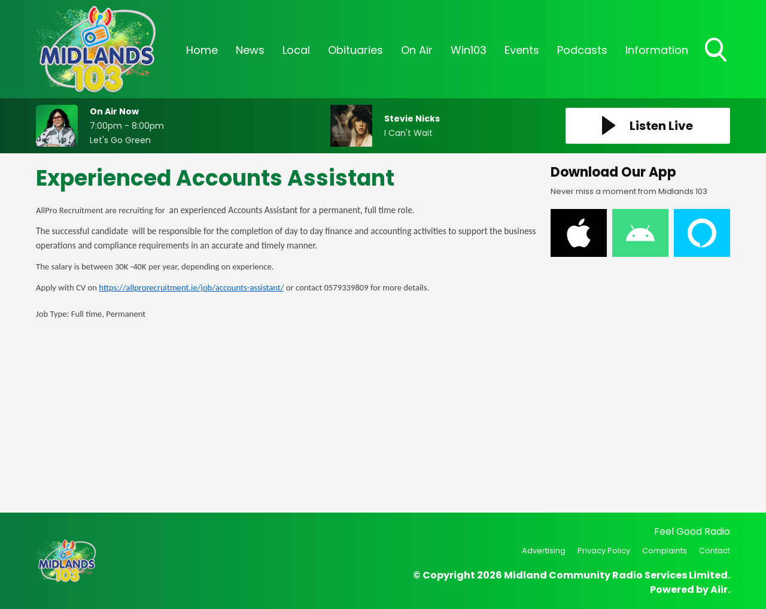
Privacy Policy (603, 550)
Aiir (719, 589)
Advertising (544, 550)
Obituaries (355, 50)
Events (521, 50)
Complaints (664, 550)
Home (202, 50)
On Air (417, 50)
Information (656, 50)
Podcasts (582, 50)
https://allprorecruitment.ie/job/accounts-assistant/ (191, 287)
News (250, 50)
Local (296, 50)
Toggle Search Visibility (717, 51)
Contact (714, 550)
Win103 (469, 50)
